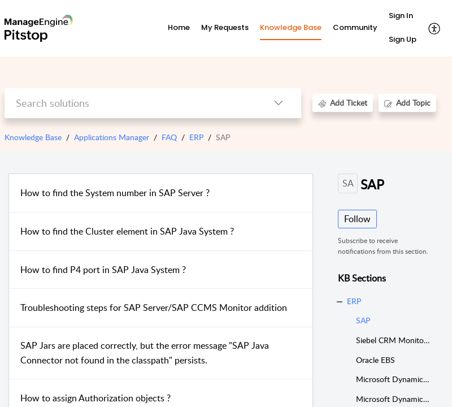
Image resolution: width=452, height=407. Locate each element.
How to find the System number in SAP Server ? (115, 193)
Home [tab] (179, 27)
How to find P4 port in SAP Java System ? (103, 269)
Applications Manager (111, 137)
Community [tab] (355, 27)
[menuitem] (402, 16)
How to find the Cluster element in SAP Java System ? (127, 231)
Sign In (401, 15)
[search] (130, 103)
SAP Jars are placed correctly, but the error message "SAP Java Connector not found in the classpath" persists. (144, 352)
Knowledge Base (33, 137)
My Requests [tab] (225, 27)
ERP (196, 137)
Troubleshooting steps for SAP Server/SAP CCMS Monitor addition (153, 307)
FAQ (169, 137)
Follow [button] (357, 219)
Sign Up (402, 39)
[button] (434, 28)
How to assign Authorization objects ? (95, 398)
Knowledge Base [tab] (290, 27)
